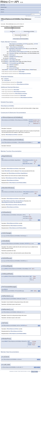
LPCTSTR (25, 43)
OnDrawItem (11, 53)
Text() (20, 170)
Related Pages (4, 7)
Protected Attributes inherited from (11, 82)
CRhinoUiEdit (21, 71)
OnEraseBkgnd (12, 59)
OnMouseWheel (12, 61)
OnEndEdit (11, 56)
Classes (21, 12)
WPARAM (23, 69)
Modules (2, 9)
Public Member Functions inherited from (12, 71)
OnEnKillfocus (12, 58)
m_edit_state (6, 80)
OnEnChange (12, 54)
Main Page (3, 4)
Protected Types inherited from (14, 93)
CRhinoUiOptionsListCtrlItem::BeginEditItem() (18, 173)
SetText (10, 68)
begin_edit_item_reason (14, 50)
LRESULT (7, 69)
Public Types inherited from (10, 89)
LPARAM (31, 69)
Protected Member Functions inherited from (13, 95)
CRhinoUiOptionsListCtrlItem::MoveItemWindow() (13, 200)
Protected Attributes (37, 15)
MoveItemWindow (13, 51)
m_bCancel (6, 78)
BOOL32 (7, 59)
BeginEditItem (12, 48)
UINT (17, 61)
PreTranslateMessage (13, 63)
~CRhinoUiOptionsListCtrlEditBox (16, 47)
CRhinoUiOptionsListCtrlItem (25, 73)
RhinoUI (2, 20)
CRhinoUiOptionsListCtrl (21, 48)
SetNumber (11, 64)
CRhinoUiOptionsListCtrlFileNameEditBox (17, 182)
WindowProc (11, 69)
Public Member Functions (30, 15)
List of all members (38, 17)
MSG (20, 63)
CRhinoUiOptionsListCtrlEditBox (15, 43)
